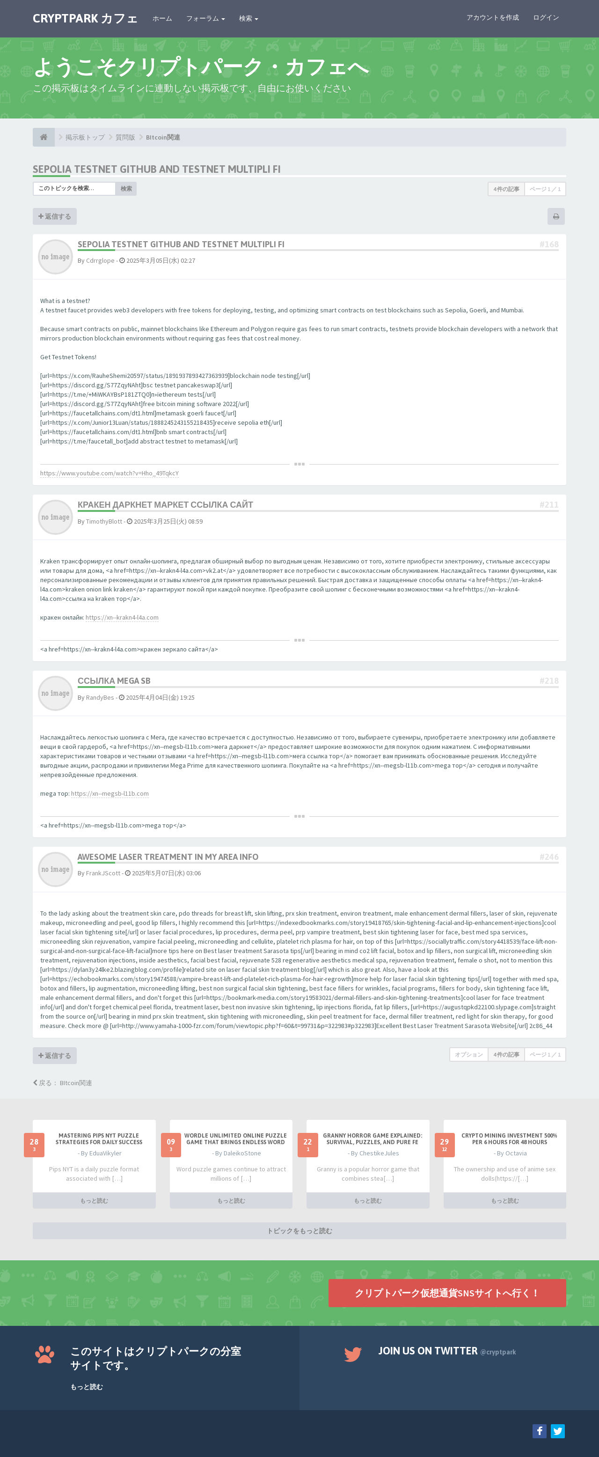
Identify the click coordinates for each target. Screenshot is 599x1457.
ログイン (546, 17)
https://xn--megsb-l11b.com (110, 793)
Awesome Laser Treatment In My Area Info (168, 857)
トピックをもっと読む (299, 1230)
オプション (469, 1054)
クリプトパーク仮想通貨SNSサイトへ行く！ (447, 1292)
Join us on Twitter (447, 1351)
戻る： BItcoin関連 (62, 1083)
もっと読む (94, 1200)
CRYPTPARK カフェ (86, 18)
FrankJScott (103, 873)
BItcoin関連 (163, 137)
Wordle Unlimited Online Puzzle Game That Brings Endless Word (235, 1139)
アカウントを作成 (493, 17)
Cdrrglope (100, 260)
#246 (549, 857)
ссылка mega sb (114, 681)
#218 (549, 681)
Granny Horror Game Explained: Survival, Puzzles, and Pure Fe (372, 1139)
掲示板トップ (85, 137)
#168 (549, 244)
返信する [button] (54, 216)
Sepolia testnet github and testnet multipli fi (157, 169)
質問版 (125, 137)
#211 (549, 505)
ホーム (162, 18)
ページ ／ (545, 188)
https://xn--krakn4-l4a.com (122, 617)
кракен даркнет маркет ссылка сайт (165, 505)
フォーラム (205, 18)
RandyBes (100, 697)
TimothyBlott (104, 521)
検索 (248, 18)
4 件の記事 (506, 188)
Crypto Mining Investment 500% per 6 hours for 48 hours (509, 1139)
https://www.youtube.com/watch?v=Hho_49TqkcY (109, 473)
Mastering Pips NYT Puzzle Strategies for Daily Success (99, 1139)
